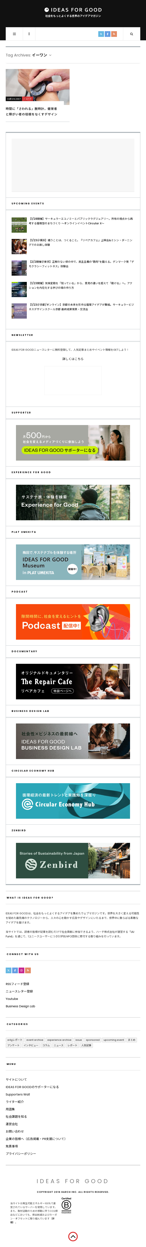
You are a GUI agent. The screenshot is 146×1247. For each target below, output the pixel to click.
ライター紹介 (15, 1102)
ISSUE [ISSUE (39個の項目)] (78, 1040)
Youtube (12, 999)
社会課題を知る (16, 1117)
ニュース (28, 98)
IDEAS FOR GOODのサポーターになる (32, 1087)
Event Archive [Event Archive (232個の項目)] (34, 1040)
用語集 (10, 1109)
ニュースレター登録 (19, 991)
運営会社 (12, 1124)
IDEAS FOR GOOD (73, 1181)
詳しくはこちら (73, 359)
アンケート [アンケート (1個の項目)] (13, 1045)
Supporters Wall (18, 1094)
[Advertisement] (73, 165)
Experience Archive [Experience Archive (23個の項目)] (59, 1040)
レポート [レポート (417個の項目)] (72, 1045)
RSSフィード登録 (17, 984)
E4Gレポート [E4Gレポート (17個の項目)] (14, 1040)
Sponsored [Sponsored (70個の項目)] (93, 1040)
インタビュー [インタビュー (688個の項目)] (31, 1045)
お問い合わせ (15, 1131)
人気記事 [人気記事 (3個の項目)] (86, 1045)
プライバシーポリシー (21, 1154)
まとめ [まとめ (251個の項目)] (131, 1040)
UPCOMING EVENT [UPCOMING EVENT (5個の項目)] (114, 1040)
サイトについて (16, 1079)
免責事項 (12, 1146)
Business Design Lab (20, 1006)
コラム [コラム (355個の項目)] (46, 1045)
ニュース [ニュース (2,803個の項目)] (58, 1045)
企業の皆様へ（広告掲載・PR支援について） (36, 1139)
